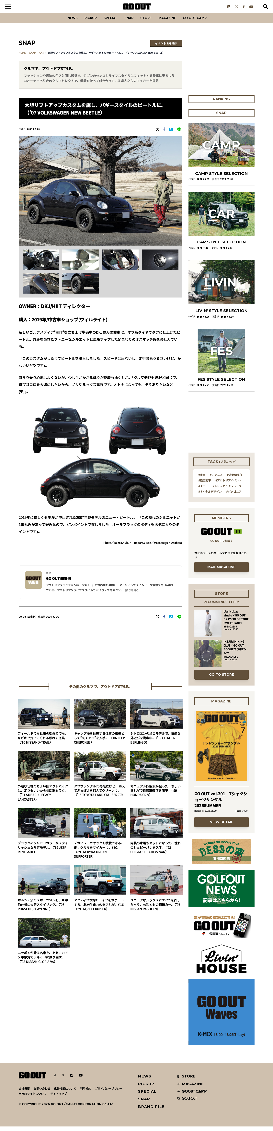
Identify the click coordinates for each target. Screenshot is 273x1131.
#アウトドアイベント (228, 485)
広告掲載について (65, 1093)
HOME (22, 57)
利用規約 (85, 1093)
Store (147, 22)
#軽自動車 (204, 485)
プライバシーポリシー (108, 1093)
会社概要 (24, 1093)
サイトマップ (58, 1098)
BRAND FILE (151, 1111)
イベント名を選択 (166, 48)
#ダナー (203, 491)
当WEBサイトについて (32, 1098)
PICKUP (83, 22)
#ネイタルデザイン (210, 496)
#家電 (201, 479)
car (41, 57)
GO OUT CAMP (203, 22)
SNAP (127, 22)
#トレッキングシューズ (227, 491)
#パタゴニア (234, 496)
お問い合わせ (42, 1093)
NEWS (144, 1080)
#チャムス (216, 479)
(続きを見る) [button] (132, 595)
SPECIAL (106, 22)
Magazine (171, 22)
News (62, 22)
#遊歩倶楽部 (234, 479)
